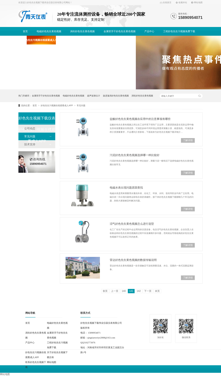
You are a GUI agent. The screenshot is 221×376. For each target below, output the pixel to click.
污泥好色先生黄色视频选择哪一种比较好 (134, 155)
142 (139, 291)
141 (131, 291)
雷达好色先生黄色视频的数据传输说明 (133, 259)
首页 (25, 31)
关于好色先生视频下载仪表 (83, 40)
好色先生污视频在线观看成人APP (41, 40)
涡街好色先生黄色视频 (82, 31)
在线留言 (167, 2)
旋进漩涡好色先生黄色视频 (116, 95)
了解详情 (188, 140)
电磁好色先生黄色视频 (49, 31)
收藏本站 (182, 2)
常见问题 (81, 105)
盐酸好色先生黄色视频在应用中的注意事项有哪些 (140, 118)
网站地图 (198, 2)
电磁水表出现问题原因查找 (126, 187)
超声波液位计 (93, 95)
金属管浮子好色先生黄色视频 (120, 31)
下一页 (147, 291)
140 (124, 291)
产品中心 (149, 31)
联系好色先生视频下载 (119, 40)
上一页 (114, 291)
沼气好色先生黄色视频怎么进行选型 (132, 223)
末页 (157, 291)
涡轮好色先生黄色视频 (142, 95)
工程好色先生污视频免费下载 (179, 31)
